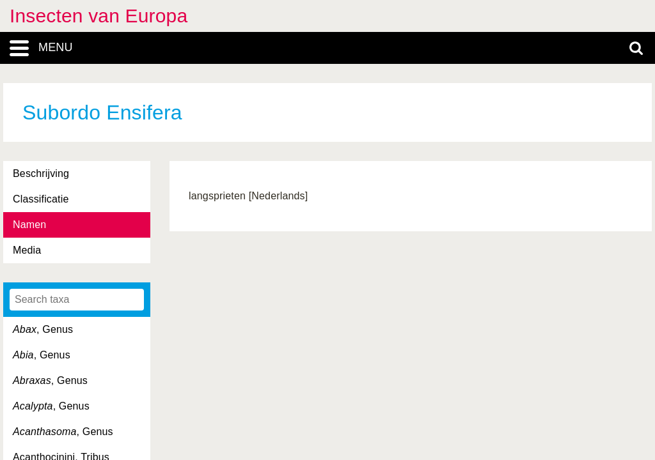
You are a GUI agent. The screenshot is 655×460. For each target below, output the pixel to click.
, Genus (43, 329)
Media (27, 250)
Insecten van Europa (98, 15)
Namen (29, 224)
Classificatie (40, 199)
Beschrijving (41, 173)
